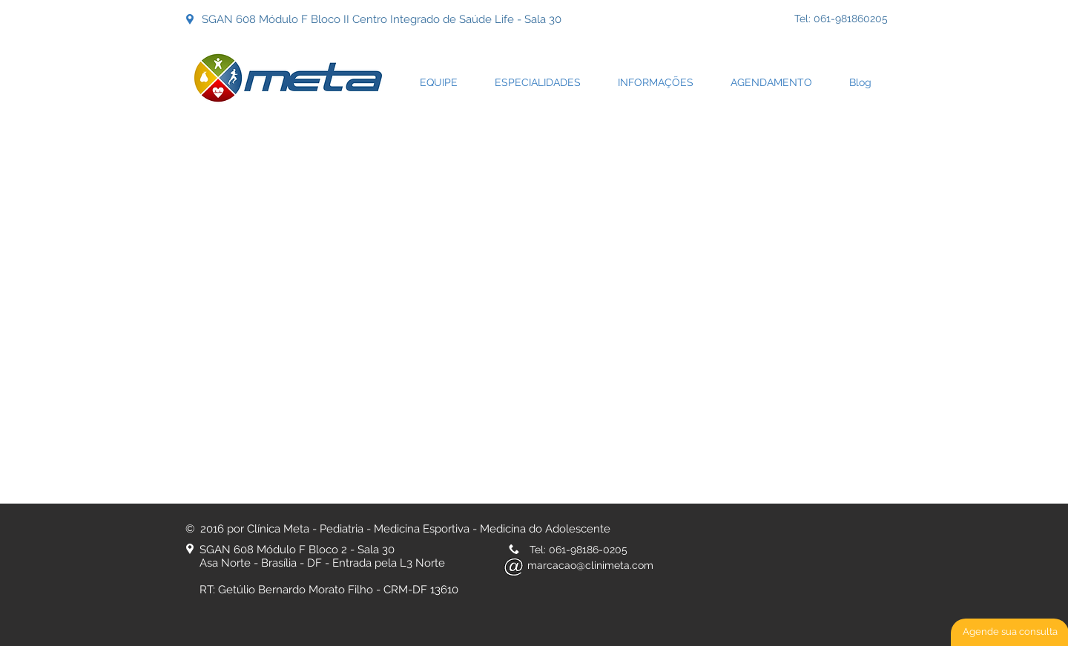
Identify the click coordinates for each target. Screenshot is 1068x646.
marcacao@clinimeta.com (590, 565)
